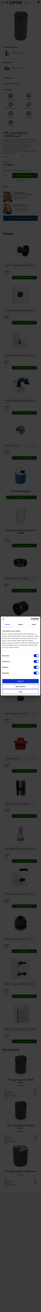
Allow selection (20, 686)
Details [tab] (20, 624)
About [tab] (34, 624)
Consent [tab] (7, 624)
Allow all (20, 681)
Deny (20, 692)
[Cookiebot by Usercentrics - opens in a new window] (31, 619)
